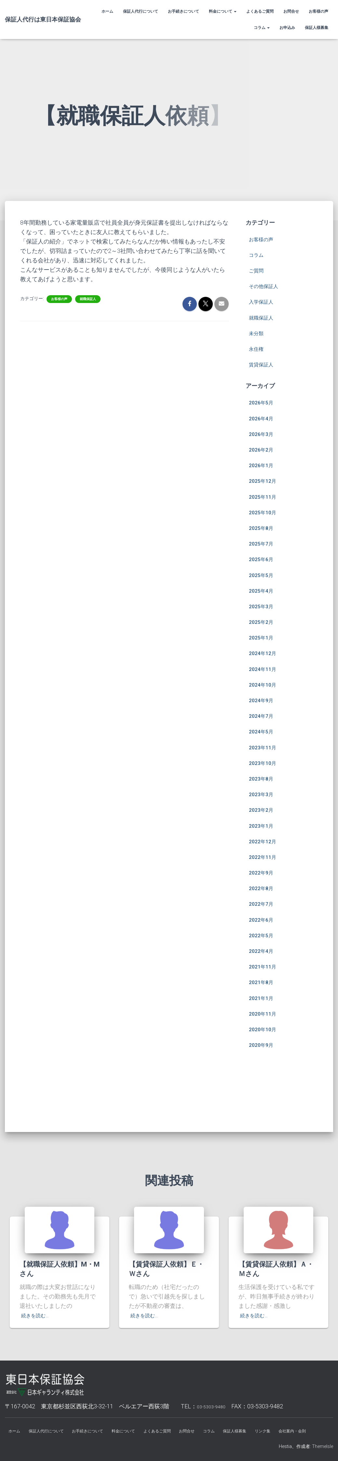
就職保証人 (88, 282)
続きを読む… (37, 1296)
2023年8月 (263, 762)
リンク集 (302, 1414)
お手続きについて (183, 11)
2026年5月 (263, 386)
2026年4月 (263, 402)
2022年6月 (263, 903)
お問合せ (291, 11)
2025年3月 (263, 589)
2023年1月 (263, 809)
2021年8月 (263, 965)
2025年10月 (264, 496)
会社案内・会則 (169, 1430)
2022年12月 (264, 825)
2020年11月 (264, 997)
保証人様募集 (316, 27)
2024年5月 (263, 715)
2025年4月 (263, 574)
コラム (262, 27)
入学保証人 (263, 285)
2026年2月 (263, 433)
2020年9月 (263, 1028)
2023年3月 (263, 777)
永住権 (257, 332)
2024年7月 (263, 699)
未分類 (257, 316)
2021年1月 (263, 981)
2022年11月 (264, 840)
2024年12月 (264, 636)
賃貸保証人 (263, 348)
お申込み (287, 27)
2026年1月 (263, 448)
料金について (223, 11)
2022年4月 (263, 934)
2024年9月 (263, 683)
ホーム (107, 11)
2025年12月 (264, 464)
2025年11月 (264, 480)
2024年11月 (264, 652)
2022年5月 (263, 918)
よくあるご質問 (260, 11)
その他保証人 (266, 269)
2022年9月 (263, 856)
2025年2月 (263, 605)
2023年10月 (264, 746)
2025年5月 (263, 558)
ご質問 (257, 254)
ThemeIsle (322, 1446)
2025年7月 (263, 527)
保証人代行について (140, 11)
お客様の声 (318, 11)
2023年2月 (263, 793)
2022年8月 (263, 871)
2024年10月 (264, 668)
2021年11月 (264, 950)
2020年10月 (264, 1012)
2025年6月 (263, 542)
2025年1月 (263, 621)
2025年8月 (263, 511)
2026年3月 (263, 417)
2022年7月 (263, 887)
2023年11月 (264, 731)
